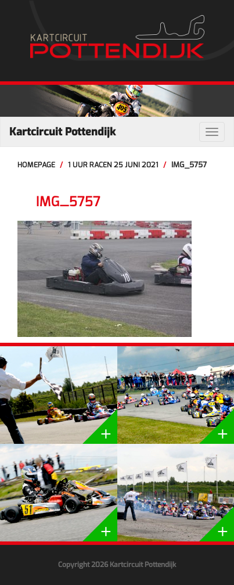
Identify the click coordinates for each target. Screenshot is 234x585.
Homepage (36, 165)
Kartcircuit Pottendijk (62, 132)
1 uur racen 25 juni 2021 (113, 165)
